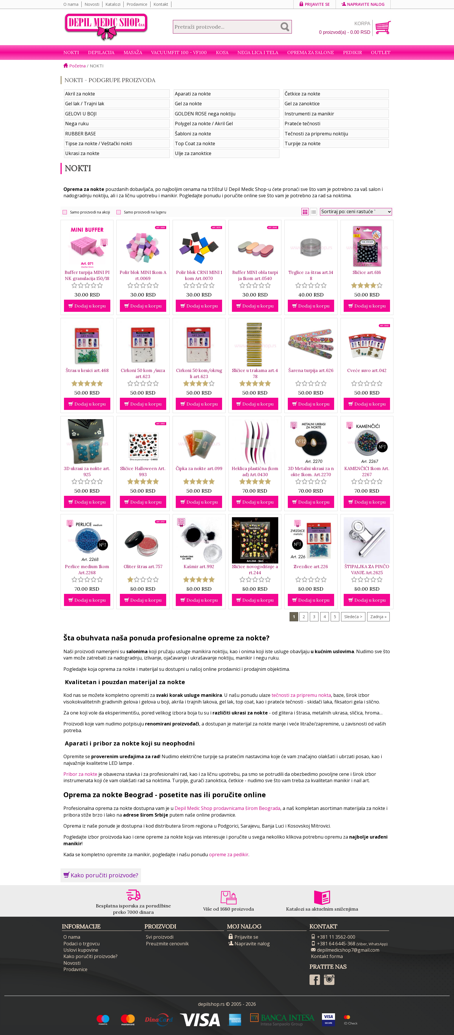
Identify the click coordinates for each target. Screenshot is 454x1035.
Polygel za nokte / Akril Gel (204, 123)
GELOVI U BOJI (81, 114)
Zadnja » (378, 616)
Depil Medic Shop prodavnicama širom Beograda (227, 808)
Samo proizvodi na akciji (90, 212)
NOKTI (71, 52)
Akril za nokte (80, 94)
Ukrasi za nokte (82, 153)
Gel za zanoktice (302, 103)
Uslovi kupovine (80, 950)
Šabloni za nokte (193, 133)
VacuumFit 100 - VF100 (179, 52)
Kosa (222, 52)
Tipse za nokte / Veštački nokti (98, 143)
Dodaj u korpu (87, 306)
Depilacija (101, 52)
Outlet (381, 52)
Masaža (133, 52)
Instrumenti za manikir (309, 114)
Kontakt (160, 4)
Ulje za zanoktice (193, 153)
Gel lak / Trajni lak (84, 103)
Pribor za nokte (80, 774)
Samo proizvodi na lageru (145, 212)
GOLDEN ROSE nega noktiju (205, 114)
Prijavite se (314, 4)
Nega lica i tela (257, 52)
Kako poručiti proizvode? (100, 875)
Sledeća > (353, 616)
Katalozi (112, 4)
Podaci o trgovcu (81, 943)
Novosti (92, 4)
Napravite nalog (363, 4)
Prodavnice (137, 4)
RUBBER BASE (80, 133)
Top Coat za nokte (195, 143)
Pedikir (352, 52)
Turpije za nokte (303, 143)
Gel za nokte (188, 103)
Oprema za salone (310, 52)
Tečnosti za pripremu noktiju (316, 133)
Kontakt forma (327, 956)
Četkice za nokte (302, 94)
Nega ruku (77, 123)
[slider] (87, 285)
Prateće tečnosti (302, 123)
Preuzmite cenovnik (167, 943)
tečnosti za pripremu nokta (301, 695)
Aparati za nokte (193, 94)
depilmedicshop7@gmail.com (345, 950)
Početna (74, 66)
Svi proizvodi (159, 937)
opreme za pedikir (228, 854)
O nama (70, 4)
